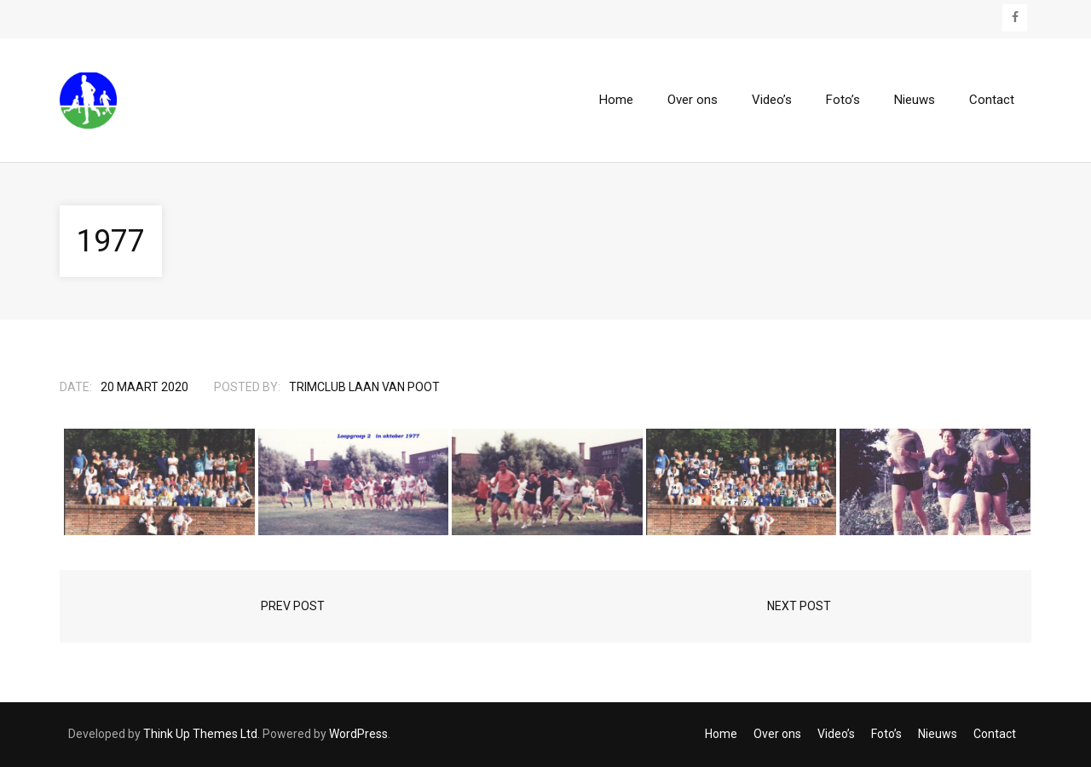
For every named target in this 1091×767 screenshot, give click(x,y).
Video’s (836, 734)
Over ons (777, 734)
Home (721, 734)
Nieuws (937, 734)
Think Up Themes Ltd (200, 734)
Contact (994, 734)
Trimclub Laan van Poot (364, 387)
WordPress (358, 734)
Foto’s (886, 734)
